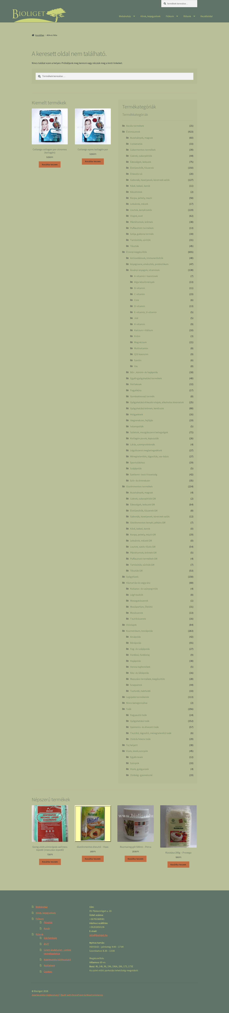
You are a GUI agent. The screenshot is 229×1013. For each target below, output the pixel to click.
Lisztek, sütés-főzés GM (143, 546)
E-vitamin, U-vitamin (145, 312)
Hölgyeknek (136, 414)
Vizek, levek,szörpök (137, 751)
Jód (136, 318)
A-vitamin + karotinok (146, 276)
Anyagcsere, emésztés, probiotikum (149, 264)
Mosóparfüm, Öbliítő (141, 606)
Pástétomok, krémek (141, 221)
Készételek (136, 191)
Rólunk (187, 16)
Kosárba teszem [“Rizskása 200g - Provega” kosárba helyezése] (178, 864)
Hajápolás (135, 660)
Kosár (47, 928)
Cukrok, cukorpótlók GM (143, 498)
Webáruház (125, 16)
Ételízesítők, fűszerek (142, 167)
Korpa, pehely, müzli (141, 197)
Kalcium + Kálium (143, 330)
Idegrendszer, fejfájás (141, 420)
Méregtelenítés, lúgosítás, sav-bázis (149, 456)
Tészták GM (136, 570)
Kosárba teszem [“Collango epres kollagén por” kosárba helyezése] (93, 161)
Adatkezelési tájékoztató (57, 959)
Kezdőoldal (207, 16)
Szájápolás (136, 468)
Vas (136, 366)
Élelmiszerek (133, 131)
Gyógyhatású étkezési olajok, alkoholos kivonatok (157, 402)
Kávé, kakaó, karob (140, 185)
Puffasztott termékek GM (143, 558)
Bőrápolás (135, 642)
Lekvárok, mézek (139, 203)
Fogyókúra (135, 390)
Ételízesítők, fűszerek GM (144, 510)
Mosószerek (136, 612)
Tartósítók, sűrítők (140, 240)
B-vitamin (139, 288)
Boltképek (49, 965)
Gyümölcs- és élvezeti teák (144, 727)
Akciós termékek (135, 125)
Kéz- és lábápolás (139, 672)
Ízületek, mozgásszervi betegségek (149, 432)
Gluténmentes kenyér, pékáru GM (147, 522)
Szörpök (134, 763)
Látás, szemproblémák (142, 444)
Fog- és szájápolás (140, 648)
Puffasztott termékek (141, 228)
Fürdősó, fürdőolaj (140, 654)
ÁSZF (46, 943)
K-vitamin (139, 324)
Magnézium (140, 342)
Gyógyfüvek (132, 576)
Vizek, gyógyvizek (139, 769)
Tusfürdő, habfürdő (140, 690)
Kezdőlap (39, 35)
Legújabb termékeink (137, 697)
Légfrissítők (136, 594)
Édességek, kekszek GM (142, 504)
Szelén (137, 360)
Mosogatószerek (139, 600)
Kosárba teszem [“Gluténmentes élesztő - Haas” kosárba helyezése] (93, 858)
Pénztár (48, 922)
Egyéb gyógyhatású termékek (146, 378)
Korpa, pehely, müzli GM (143, 534)
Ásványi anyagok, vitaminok (145, 270)
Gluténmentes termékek (139, 486)
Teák (128, 709)
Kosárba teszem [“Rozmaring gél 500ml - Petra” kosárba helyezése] (135, 858)
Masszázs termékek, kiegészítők (147, 678)
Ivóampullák (137, 426)
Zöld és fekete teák (140, 739)
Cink (136, 300)
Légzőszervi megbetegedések (146, 450)
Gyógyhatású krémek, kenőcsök (147, 408)
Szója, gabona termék (141, 233)
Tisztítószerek (138, 618)
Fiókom (170, 16)
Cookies (48, 971)
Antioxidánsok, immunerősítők (146, 258)
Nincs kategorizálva (136, 702)
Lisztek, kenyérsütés (141, 209)
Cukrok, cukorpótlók (141, 155)
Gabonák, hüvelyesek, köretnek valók (150, 179)
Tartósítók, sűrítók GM (142, 564)
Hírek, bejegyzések (150, 16)
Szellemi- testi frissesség (143, 474)
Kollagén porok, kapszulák (144, 438)
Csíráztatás (136, 143)
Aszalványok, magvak (141, 137)
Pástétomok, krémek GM (143, 552)
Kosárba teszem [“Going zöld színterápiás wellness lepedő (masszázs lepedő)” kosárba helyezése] (50, 861)
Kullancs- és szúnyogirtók (144, 588)
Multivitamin (141, 348)
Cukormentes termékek (143, 149)
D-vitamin (139, 306)
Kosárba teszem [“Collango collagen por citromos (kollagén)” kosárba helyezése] (50, 164)
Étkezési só (136, 173)
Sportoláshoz (137, 462)
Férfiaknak (136, 384)
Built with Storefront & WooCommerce (82, 995)
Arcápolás (135, 636)
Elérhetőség (50, 937)
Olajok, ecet (136, 215)
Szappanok (136, 684)
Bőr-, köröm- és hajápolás (144, 372)
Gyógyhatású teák (139, 720)
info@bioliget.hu (98, 935)
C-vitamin (139, 294)
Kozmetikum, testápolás (139, 630)
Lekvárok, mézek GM (141, 540)
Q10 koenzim (141, 354)
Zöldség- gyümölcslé (141, 775)
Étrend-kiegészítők (136, 251)
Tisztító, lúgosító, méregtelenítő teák (150, 733)
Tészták (134, 246)
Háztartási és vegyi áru (138, 582)
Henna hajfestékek (140, 666)
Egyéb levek (136, 757)
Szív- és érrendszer (140, 480)
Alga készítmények (144, 282)
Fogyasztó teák (138, 715)
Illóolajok (131, 624)
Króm (137, 336)
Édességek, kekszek (140, 161)
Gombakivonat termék (142, 396)
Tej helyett (132, 745)
